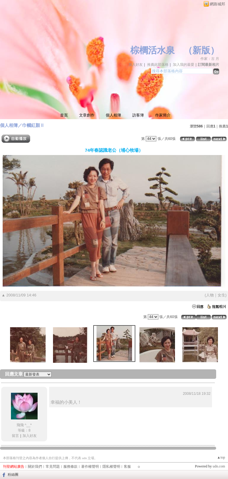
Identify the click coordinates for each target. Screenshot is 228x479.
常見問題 (53, 466)
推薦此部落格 (157, 65)
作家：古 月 (209, 59)
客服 (127, 466)
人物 (210, 295)
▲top (221, 457)
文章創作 (86, 115)
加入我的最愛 (183, 65)
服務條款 (70, 466)
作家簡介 (163, 115)
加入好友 (136, 65)
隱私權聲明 (111, 466)
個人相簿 (113, 115)
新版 (201, 50)
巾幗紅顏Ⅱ (33, 125)
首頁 (64, 115)
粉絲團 (13, 474)
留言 (15, 436)
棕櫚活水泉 (152, 50)
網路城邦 (217, 4)
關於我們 (35, 466)
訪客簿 (138, 115)
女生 (221, 295)
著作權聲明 (90, 466)
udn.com (219, 466)
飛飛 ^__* (24, 425)
